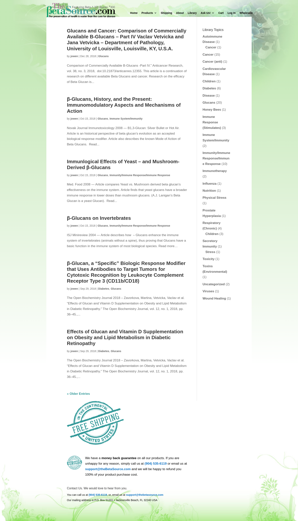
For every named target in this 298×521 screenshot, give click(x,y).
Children (209, 81)
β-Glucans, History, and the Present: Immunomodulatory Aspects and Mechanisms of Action (124, 105)
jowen (74, 56)
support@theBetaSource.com (108, 469)
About (180, 13)
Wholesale (246, 13)
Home (134, 13)
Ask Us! (206, 13)
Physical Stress (215, 197)
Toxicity (209, 259)
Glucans (103, 56)
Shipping (166, 13)
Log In (232, 13)
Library (192, 13)
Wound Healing (214, 298)
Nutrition (209, 190)
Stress (210, 252)
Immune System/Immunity (126, 118)
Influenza (210, 183)
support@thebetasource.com (144, 494)
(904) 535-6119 (156, 463)
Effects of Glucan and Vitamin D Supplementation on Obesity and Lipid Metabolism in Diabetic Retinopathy (125, 337)
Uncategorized (214, 284)
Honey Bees (212, 109)
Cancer (210, 47)
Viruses (208, 291)
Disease (209, 95)
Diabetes (103, 288)
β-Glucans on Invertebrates (99, 218)
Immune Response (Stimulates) (212, 122)
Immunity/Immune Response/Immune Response (139, 175)
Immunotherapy (215, 171)
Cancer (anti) (212, 61)
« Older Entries (78, 394)
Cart (221, 13)
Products (147, 13)
